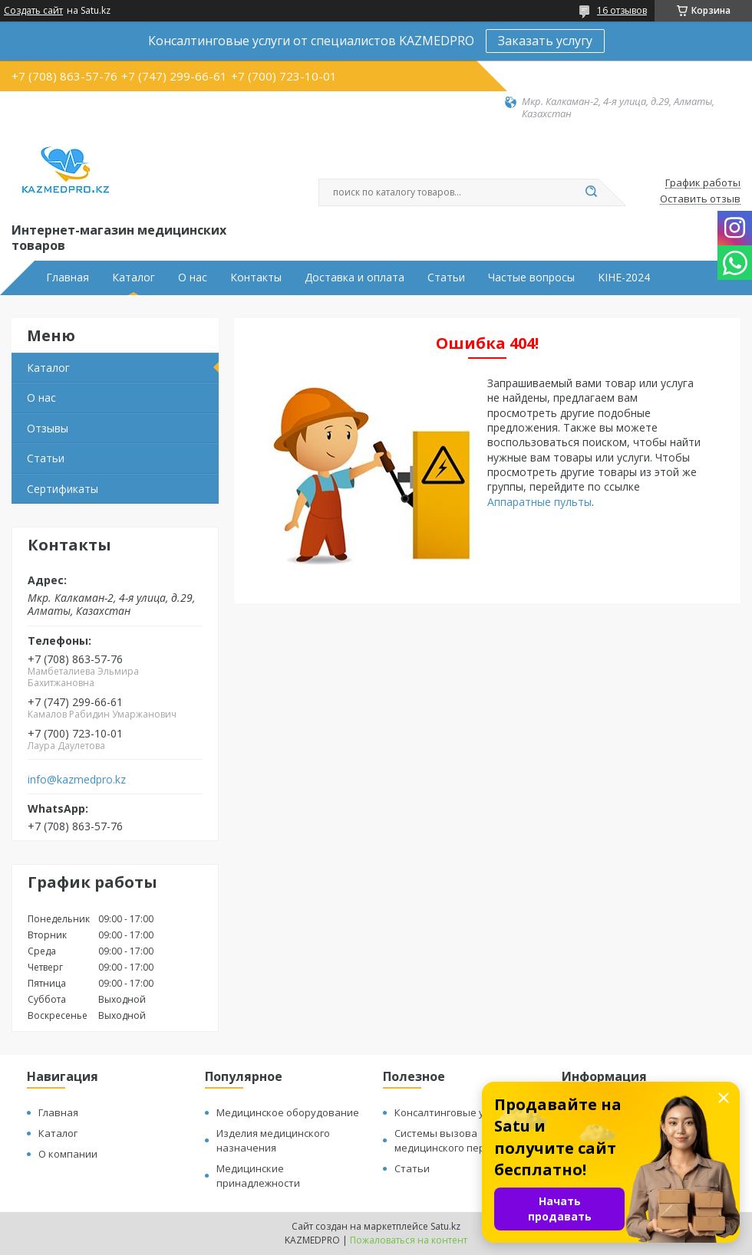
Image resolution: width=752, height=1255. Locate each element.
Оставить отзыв (700, 199)
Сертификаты (62, 488)
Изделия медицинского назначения (273, 1140)
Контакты (256, 277)
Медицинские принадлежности (258, 1175)
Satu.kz (445, 1226)
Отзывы (47, 428)
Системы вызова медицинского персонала (456, 1140)
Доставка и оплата (354, 277)
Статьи (446, 277)
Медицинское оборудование (287, 1112)
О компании (67, 1154)
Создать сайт (33, 10)
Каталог (133, 277)
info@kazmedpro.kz (77, 780)
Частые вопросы (531, 277)
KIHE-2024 (624, 277)
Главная (67, 277)
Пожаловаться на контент (408, 1240)
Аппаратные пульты (539, 501)
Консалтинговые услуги (452, 1112)
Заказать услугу (545, 40)
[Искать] (591, 192)
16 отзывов (622, 10)
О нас (192, 277)
